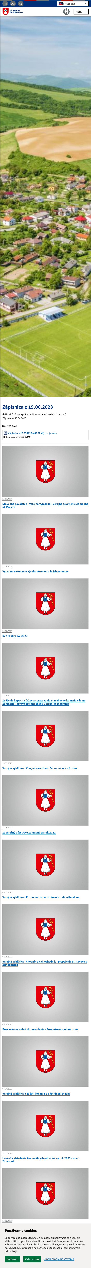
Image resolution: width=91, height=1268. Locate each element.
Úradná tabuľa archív (43, 414)
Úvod (6, 414)
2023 (61, 414)
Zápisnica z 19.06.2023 (14, 418)
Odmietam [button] (32, 1259)
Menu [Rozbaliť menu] (81, 11)
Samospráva (21, 414)
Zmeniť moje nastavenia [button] (59, 1259)
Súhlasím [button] (12, 1259)
